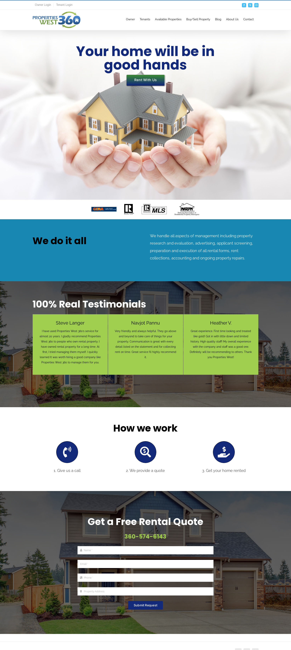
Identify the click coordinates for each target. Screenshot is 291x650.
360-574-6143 (145, 537)
